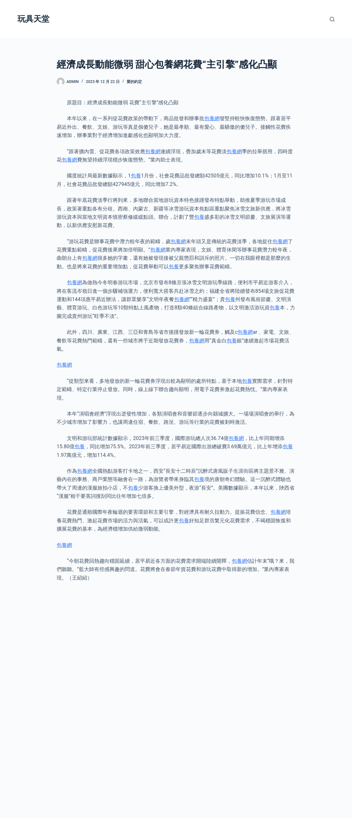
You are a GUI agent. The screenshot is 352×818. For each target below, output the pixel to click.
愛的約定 (134, 81)
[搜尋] (332, 19)
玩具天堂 (33, 19)
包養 (136, 176)
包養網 (212, 118)
